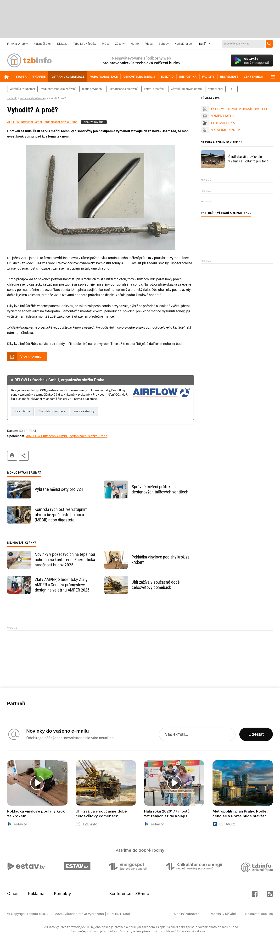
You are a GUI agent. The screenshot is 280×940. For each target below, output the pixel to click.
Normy (135, 43)
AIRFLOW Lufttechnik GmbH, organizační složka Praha (42, 122)
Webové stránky (84, 411)
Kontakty (62, 893)
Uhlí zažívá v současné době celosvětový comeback (155, 585)
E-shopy (163, 43)
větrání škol (215, 89)
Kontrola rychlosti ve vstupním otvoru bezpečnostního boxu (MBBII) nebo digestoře (61, 514)
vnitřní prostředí (154, 89)
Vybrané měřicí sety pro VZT (59, 489)
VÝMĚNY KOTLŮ (223, 116)
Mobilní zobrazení (187, 914)
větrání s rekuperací (22, 89)
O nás (12, 893)
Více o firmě (22, 411)
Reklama (36, 893)
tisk (12, 455)
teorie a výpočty (92, 89)
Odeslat (256, 734)
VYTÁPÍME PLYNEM (225, 130)
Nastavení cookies (259, 914)
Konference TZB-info (129, 893)
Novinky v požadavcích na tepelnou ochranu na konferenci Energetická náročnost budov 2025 (65, 559)
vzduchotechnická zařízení (58, 89)
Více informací (31, 356)
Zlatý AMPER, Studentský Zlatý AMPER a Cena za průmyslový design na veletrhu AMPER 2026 (62, 584)
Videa (149, 43)
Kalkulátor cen (184, 43)
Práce (105, 43)
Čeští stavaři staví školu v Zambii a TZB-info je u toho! (248, 159)
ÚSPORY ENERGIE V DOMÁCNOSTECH (240, 109)
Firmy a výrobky (17, 43)
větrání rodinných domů (186, 89)
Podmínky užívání (223, 914)
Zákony (120, 43)
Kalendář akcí (42, 43)
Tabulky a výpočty (84, 43)
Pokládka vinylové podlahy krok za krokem (161, 559)
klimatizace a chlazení (123, 89)
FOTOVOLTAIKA (223, 123)
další (232, 89)
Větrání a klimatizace (32, 98)
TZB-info (12, 98)
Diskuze (62, 43)
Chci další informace (52, 411)
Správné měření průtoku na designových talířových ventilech (160, 489)
